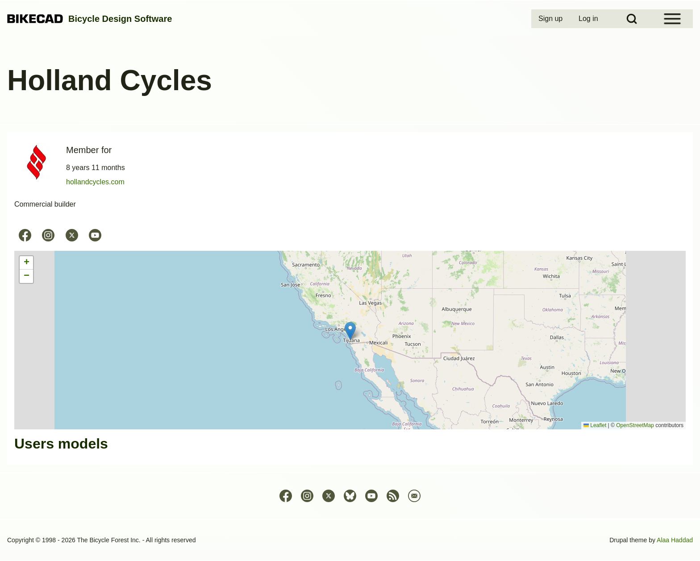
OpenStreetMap (635, 425)
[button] (350, 331)
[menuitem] (551, 18)
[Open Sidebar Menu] (672, 18)
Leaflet (594, 425)
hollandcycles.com (95, 182)
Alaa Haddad (675, 540)
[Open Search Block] (632, 18)
